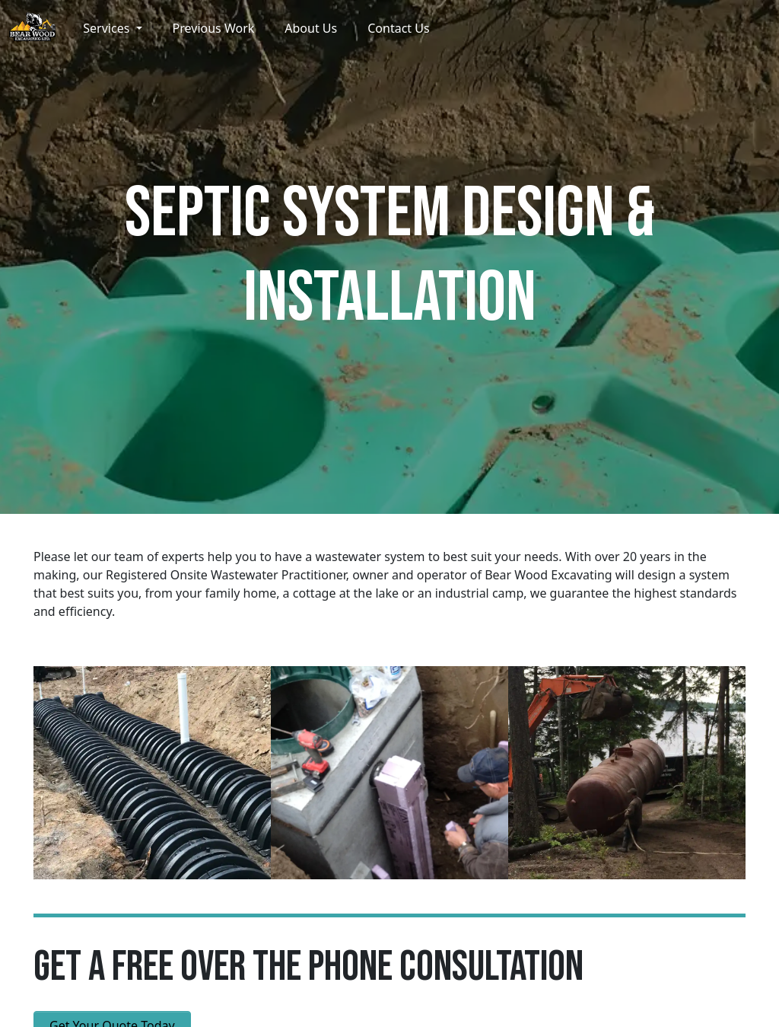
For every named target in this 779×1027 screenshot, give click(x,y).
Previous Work (214, 28)
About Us (311, 28)
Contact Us (398, 28)
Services (107, 28)
